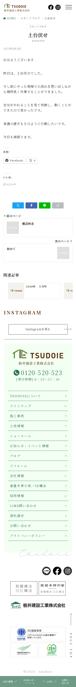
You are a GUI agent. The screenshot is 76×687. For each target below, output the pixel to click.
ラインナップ (20, 406)
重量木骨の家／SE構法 (28, 485)
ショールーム (20, 435)
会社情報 (17, 475)
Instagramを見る (38, 329)
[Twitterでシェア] (18, 205)
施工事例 (17, 416)
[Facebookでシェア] (31, 205)
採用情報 (17, 495)
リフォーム (19, 465)
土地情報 (17, 426)
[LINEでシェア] (44, 205)
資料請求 (17, 515)
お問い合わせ (20, 525)
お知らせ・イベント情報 (29, 445)
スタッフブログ (38, 26)
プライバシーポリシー (28, 535)
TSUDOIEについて (25, 396)
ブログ (15, 455)
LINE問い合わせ (23, 505)
